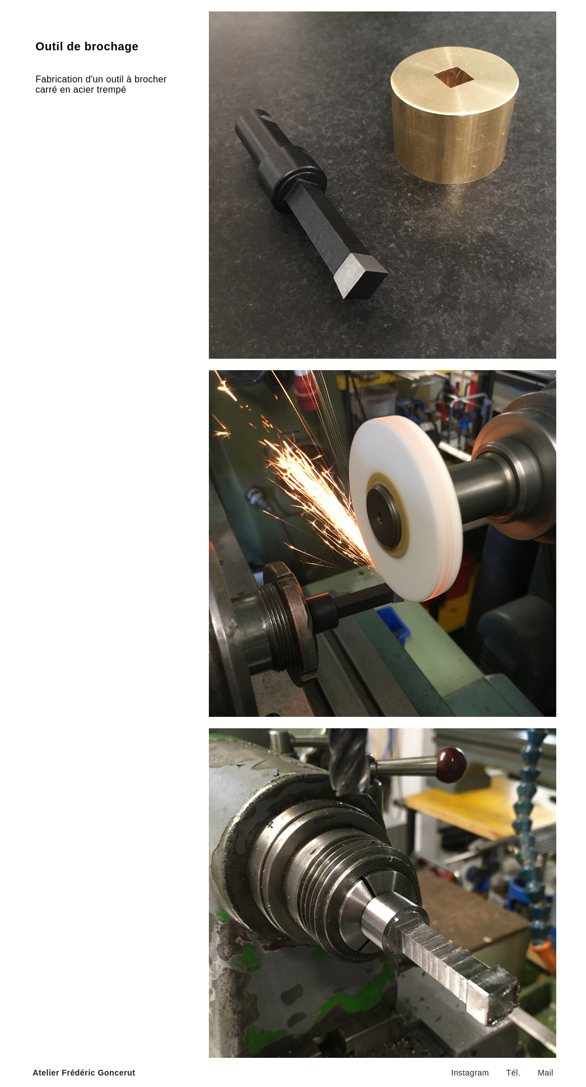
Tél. (513, 1072)
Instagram (470, 1072)
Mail (545, 1072)
